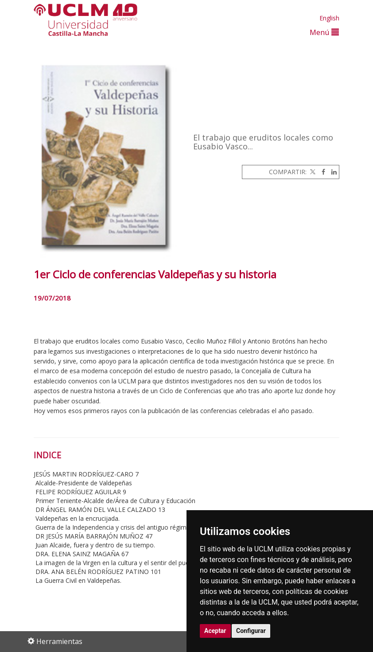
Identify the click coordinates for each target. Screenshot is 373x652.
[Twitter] (311, 172)
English (329, 18)
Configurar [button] (251, 630)
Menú (324, 32)
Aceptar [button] (215, 630)
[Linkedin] (332, 172)
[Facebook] (321, 172)
